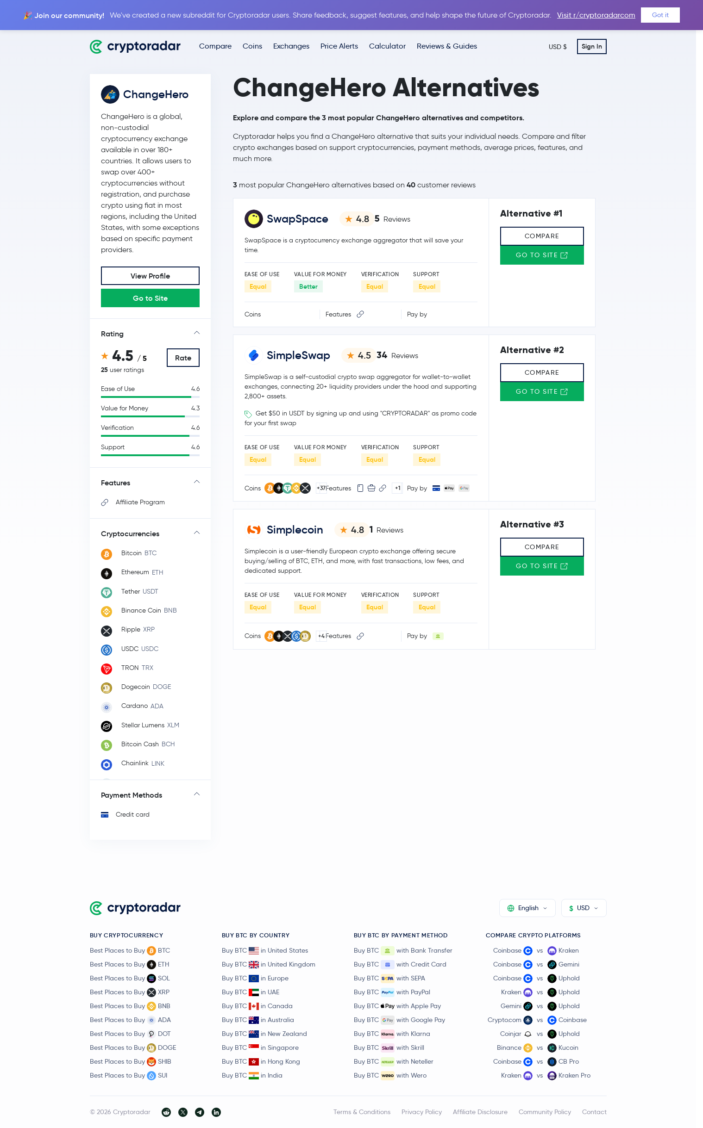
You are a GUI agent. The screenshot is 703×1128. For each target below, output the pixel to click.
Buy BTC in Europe (255, 978)
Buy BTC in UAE (250, 992)
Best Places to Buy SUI (128, 1075)
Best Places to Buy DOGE (133, 1048)
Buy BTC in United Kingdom (268, 964)
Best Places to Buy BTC (130, 950)
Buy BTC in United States (265, 950)
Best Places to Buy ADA (130, 1020)
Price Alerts (339, 46)
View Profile (150, 275)
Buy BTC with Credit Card (400, 964)
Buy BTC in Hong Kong (261, 1061)
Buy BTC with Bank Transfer (403, 950)
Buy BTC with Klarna (392, 1034)
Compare (215, 46)
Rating (112, 333)
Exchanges (291, 46)
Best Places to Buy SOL (130, 978)
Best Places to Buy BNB (130, 1006)
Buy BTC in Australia (258, 1020)
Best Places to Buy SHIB (130, 1061)
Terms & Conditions (361, 1112)
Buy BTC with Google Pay (399, 1020)
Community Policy (545, 1112)
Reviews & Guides (447, 46)
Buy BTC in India (252, 1075)
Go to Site (150, 298)
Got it (660, 15)
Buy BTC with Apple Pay (397, 1006)
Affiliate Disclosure (480, 1112)
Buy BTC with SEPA (389, 978)
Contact (594, 1112)
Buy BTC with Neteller (393, 1061)
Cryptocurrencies (130, 533)
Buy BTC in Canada (257, 1006)
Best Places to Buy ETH (129, 964)
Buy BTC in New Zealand (264, 1033)
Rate (183, 357)
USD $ (558, 47)
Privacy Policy (422, 1112)
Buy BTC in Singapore (260, 1047)
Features (115, 482)
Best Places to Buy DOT (130, 1034)
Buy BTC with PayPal (392, 992)
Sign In (592, 46)
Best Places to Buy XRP (129, 992)
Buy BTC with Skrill (389, 1048)
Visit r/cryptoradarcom (596, 15)
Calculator (387, 46)
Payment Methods (131, 795)
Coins (252, 46)
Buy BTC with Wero (390, 1075)
